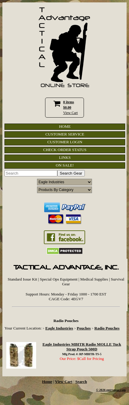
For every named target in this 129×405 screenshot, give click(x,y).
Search (81, 381)
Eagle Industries (59, 328)
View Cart (70, 113)
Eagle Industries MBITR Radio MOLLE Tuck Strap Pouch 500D (81, 346)
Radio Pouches (106, 328)
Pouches (84, 328)
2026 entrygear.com (112, 390)
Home (47, 381)
